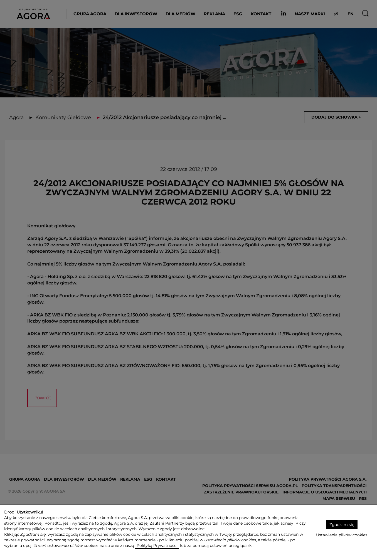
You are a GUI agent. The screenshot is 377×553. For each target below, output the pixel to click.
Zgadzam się (341, 524)
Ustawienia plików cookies (341, 534)
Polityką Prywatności (157, 545)
